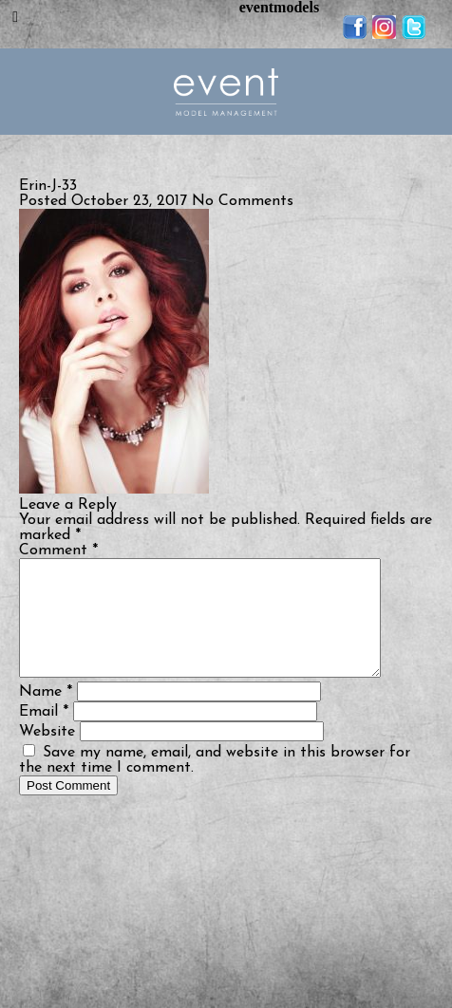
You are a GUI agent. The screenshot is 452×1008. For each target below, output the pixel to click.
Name (45, 714)
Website (47, 754)
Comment (58, 550)
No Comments (242, 201)
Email (43, 734)
